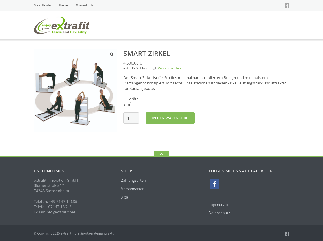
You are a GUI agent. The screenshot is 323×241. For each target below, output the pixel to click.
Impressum (218, 204)
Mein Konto (42, 5)
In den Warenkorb (170, 118)
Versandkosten (169, 68)
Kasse (63, 5)
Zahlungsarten (133, 180)
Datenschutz (219, 212)
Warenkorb (84, 5)
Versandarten (132, 188)
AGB (124, 197)
